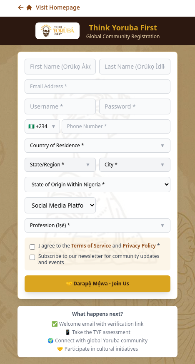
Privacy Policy (138, 245)
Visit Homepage (49, 7)
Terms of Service (91, 245)
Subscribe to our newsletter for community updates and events (98, 259)
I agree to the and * (99, 246)
